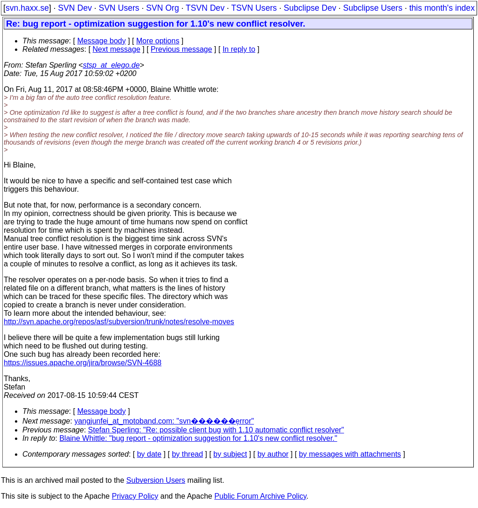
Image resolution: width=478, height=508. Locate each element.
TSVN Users (254, 8)
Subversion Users (156, 480)
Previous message (181, 49)
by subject (230, 454)
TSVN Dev (205, 8)
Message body (101, 41)
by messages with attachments (350, 454)
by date (149, 454)
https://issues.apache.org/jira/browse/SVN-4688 (83, 363)
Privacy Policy (135, 496)
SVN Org (162, 8)
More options (158, 41)
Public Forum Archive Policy (260, 496)
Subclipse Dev (310, 8)
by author (272, 454)
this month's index (442, 8)
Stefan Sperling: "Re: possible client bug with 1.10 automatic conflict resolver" (216, 430)
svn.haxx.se (27, 8)
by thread (187, 454)
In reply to (239, 49)
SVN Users (118, 8)
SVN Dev (74, 8)
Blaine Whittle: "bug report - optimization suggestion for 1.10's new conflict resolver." (198, 438)
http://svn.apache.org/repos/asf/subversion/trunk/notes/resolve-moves (119, 322)
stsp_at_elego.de (111, 65)
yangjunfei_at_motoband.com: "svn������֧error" (164, 421)
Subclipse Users (372, 8)
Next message (116, 49)
